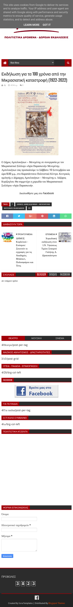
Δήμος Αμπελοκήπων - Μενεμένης (33, 204)
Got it (47, 24)
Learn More (31, 24)
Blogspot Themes (56, 603)
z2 (29, 208)
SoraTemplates (26, 603)
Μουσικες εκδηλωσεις (14, 208)
